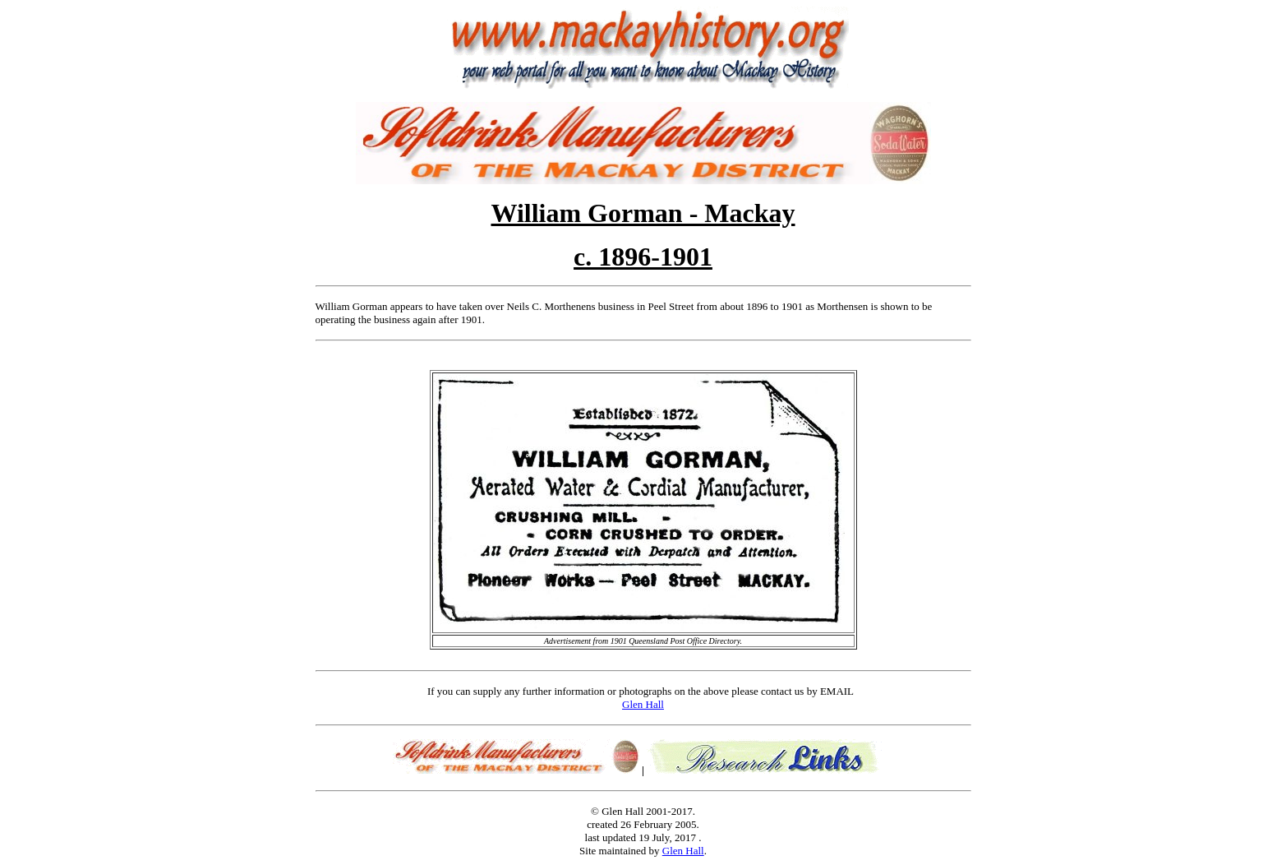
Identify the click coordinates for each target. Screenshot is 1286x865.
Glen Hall (643, 704)
